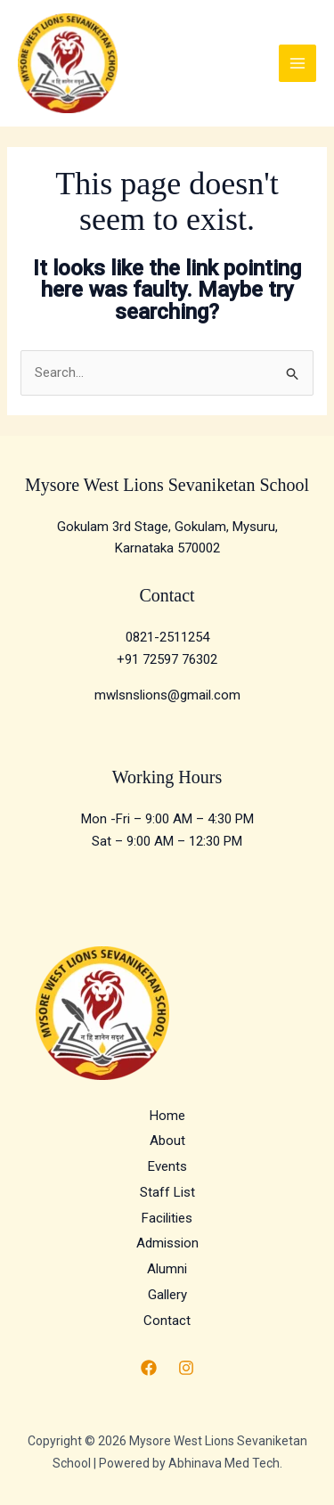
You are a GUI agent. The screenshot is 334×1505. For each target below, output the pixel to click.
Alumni (167, 1269)
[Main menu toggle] (298, 64)
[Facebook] (149, 1368)
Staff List (167, 1192)
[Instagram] (186, 1368)
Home (167, 1116)
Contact (167, 1321)
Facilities (167, 1218)
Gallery (167, 1295)
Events (167, 1166)
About (167, 1141)
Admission (167, 1243)
